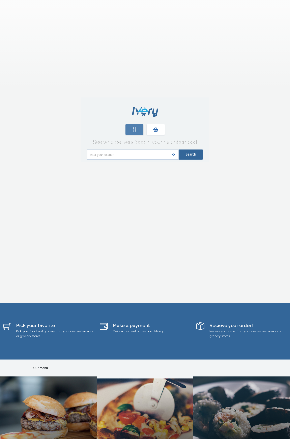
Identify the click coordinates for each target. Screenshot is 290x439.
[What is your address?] (133, 154)
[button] (134, 129)
